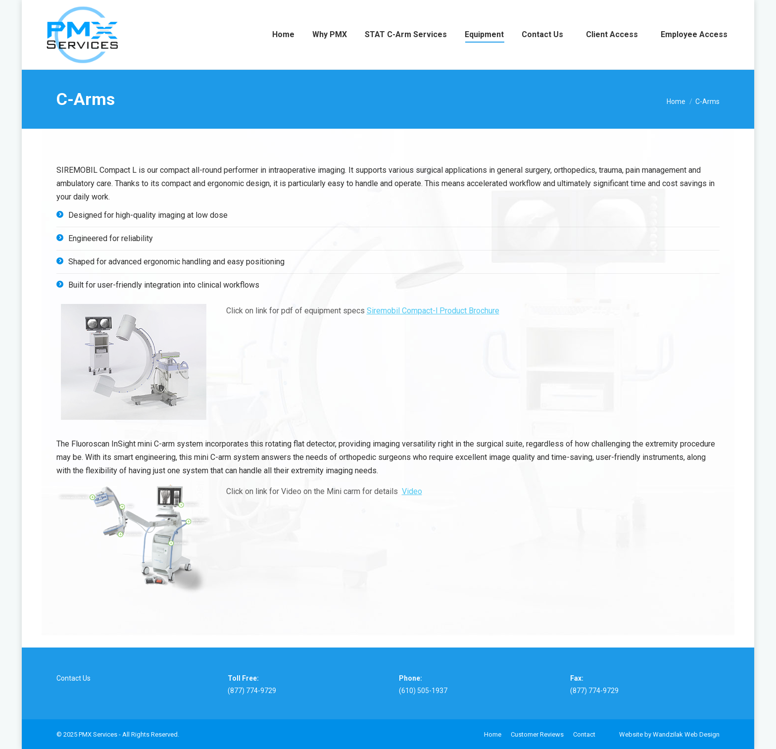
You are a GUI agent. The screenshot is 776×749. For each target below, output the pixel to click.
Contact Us (73, 678)
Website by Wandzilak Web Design (669, 734)
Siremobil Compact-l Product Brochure (433, 310)
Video (412, 491)
